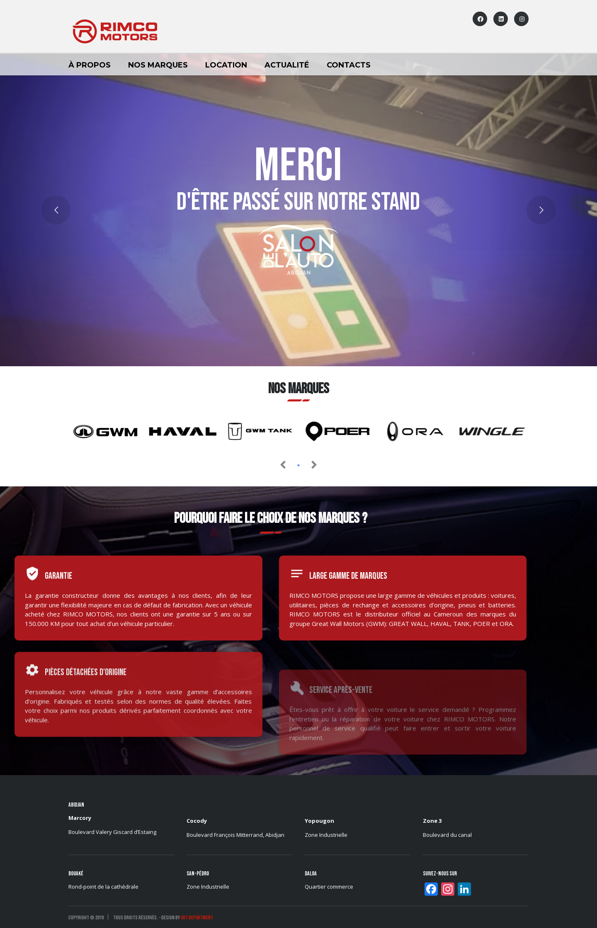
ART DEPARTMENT (197, 917)
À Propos (89, 65)
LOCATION (226, 65)
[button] (298, 465)
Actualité (287, 65)
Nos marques (158, 65)
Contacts (349, 65)
